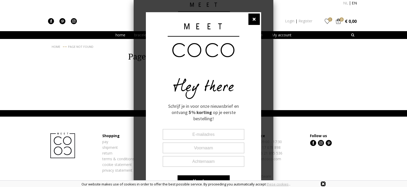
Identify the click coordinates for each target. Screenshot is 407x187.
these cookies (278, 184)
